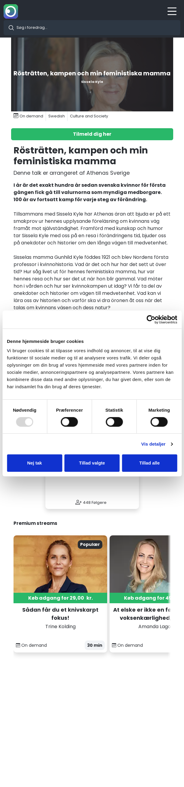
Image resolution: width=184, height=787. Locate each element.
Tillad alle (149, 462)
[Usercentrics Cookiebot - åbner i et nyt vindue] (151, 319)
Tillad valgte (92, 462)
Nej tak (34, 462)
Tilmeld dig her (92, 134)
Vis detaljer (153, 443)
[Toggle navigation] (173, 11)
